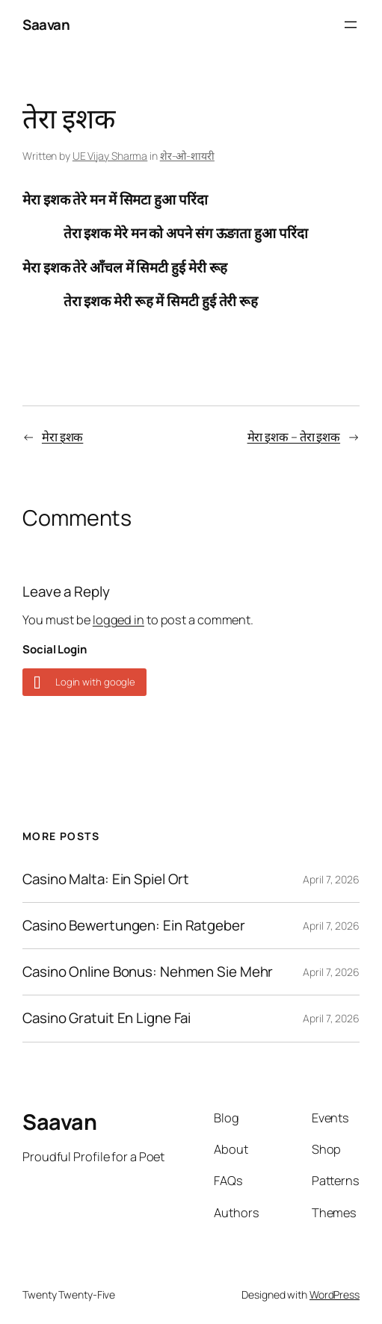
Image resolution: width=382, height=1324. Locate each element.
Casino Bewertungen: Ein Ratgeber (133, 925)
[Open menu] (351, 25)
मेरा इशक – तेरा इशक (294, 437)
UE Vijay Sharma (110, 156)
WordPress (334, 1294)
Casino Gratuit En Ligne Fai (106, 1018)
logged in (118, 620)
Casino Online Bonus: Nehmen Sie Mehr (147, 972)
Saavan (46, 24)
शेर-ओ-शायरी (187, 156)
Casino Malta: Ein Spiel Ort (105, 879)
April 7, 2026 (331, 879)
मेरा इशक (62, 437)
